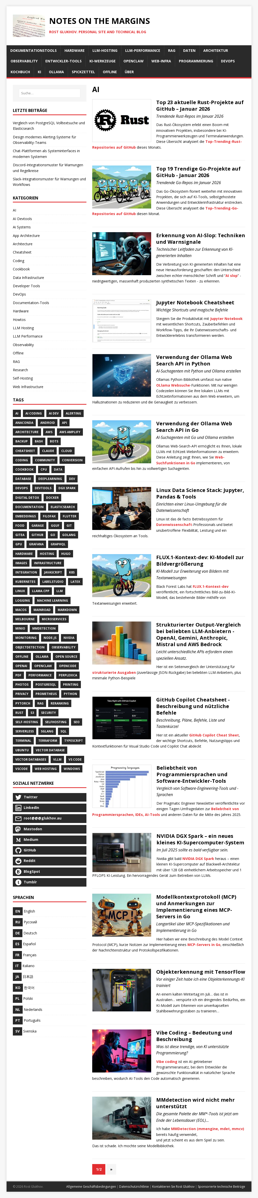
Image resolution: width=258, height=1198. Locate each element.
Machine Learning (52, 600)
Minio (20, 628)
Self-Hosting (23, 378)
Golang (69, 535)
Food (19, 525)
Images (21, 563)
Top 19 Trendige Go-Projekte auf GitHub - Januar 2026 (198, 172)
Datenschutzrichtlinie (134, 1186)
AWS (49, 432)
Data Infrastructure (28, 277)
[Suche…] (49, 93)
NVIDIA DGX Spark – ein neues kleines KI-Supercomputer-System (200, 839)
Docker (52, 497)
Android (47, 423)
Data (58, 469)
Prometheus (46, 694)
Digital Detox (27, 497)
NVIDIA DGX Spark (198, 858)
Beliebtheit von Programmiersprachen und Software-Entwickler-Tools (192, 774)
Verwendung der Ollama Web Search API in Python (194, 360)
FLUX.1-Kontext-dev (211, 586)
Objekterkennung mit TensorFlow (200, 971)
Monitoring (26, 638)
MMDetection (44, 628)
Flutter (69, 516)
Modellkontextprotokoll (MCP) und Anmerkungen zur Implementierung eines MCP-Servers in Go (196, 906)
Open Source (66, 656)
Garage (37, 525)
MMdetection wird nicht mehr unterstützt (195, 1103)
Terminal (23, 740)
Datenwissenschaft (174, 524)
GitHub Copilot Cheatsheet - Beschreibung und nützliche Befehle (193, 706)
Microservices (54, 619)
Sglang (47, 731)
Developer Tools (26, 285)
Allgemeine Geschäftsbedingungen (91, 1186)
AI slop (231, 275)
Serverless (24, 731)
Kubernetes (25, 582)
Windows (72, 769)
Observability (23, 344)
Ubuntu (22, 750)
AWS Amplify (69, 432)
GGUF (55, 525)
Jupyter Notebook (226, 318)
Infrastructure (47, 563)
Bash (39, 441)
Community (45, 460)
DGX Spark (67, 488)
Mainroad (42, 610)
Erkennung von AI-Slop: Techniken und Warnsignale (200, 238)
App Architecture (26, 235)
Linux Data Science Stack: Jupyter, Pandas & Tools (200, 493)
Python (70, 694)
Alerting (73, 413)
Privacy (21, 694)
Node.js (50, 638)
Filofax (49, 516)
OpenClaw (43, 666)
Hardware (21, 311)
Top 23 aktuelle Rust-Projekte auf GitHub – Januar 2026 (200, 105)
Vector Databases (30, 759)
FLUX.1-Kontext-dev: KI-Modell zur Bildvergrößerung (200, 560)
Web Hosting (46, 769)
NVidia (68, 638)
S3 (32, 713)
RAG (16, 361)
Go (52, 535)
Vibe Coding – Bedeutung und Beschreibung (194, 1036)
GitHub (37, 535)
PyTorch (22, 703)
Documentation (29, 507)
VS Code (75, 759)
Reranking (60, 703)
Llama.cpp (40, 591)
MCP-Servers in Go (203, 944)
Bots (54, 441)
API (64, 423)
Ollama (42, 656)
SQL (63, 731)
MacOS (20, 610)
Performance (40, 675)
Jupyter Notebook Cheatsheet (195, 302)
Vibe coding (166, 1061)
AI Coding (33, 413)
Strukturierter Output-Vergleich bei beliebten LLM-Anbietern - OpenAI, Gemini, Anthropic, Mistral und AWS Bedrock (198, 634)
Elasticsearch (63, 507)
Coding (18, 260)
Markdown (67, 610)
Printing (70, 684)
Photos (21, 684)
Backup (21, 441)
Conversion (72, 460)
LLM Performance (28, 336)
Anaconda (24, 423)
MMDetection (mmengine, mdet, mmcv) (207, 1128)
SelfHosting (56, 722)
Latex (75, 582)
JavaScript (53, 572)
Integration (26, 572)
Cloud (66, 451)
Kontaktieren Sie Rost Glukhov (173, 1186)
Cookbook (21, 269)
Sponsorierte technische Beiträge (221, 1186)
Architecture (23, 243)
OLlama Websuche (173, 385)
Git (69, 525)
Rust (19, 713)
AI (14, 210)
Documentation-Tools (31, 302)
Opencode (67, 666)
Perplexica (68, 675)
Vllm (57, 759)
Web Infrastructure (28, 386)
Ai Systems (22, 227)
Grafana (36, 544)
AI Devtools (22, 218)
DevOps (19, 294)
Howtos (19, 319)
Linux (20, 591)
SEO (77, 722)
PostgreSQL (46, 684)
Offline (18, 353)
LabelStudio (52, 582)
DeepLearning (50, 479)
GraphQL (58, 544)
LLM (59, 591)
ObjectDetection (30, 647)
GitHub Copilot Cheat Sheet (214, 735)
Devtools (43, 488)
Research (20, 369)
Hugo (66, 554)
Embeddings (25, 516)
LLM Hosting (23, 327)
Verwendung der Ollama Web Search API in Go (194, 426)
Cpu (44, 469)
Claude (48, 451)
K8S (72, 572)
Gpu (18, 544)
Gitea (19, 535)
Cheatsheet (22, 252)
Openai (21, 666)
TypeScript (73, 740)
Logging (22, 600)
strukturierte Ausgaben (114, 672)
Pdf (18, 675)
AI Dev (54, 413)
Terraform (47, 740)
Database (23, 479)
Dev (72, 479)
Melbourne (25, 619)
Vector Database (50, 750)
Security (48, 713)
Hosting (47, 554)
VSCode (21, 769)
